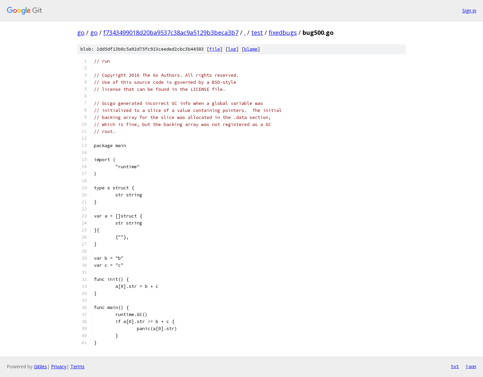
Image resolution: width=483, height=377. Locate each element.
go (81, 32)
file (214, 49)
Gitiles (40, 366)
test (257, 32)
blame (251, 49)
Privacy (58, 366)
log (232, 49)
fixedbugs (283, 32)
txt (455, 366)
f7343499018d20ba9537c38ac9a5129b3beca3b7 (170, 32)
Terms (77, 366)
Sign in (469, 10)
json (471, 366)
